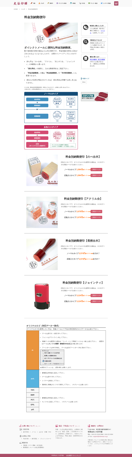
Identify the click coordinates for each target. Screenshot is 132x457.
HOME (16, 9)
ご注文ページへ (96, 169)
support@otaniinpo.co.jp (100, 436)
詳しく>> (38, 426)
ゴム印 (23, 9)
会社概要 (69, 455)
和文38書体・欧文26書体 (97, 59)
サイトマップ (77, 455)
